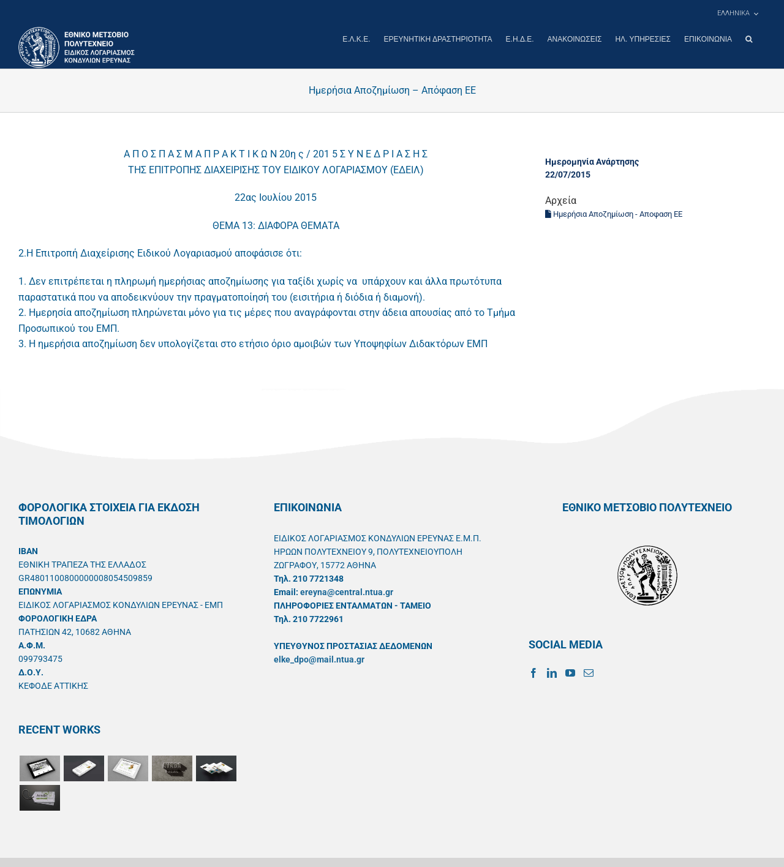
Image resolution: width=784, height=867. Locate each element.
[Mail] (589, 672)
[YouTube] (570, 672)
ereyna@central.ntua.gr (346, 591)
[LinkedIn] (552, 672)
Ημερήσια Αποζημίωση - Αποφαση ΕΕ (613, 213)
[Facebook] (533, 672)
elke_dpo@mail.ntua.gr (319, 659)
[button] (748, 39)
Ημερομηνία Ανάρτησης (592, 161)
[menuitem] (737, 13)
